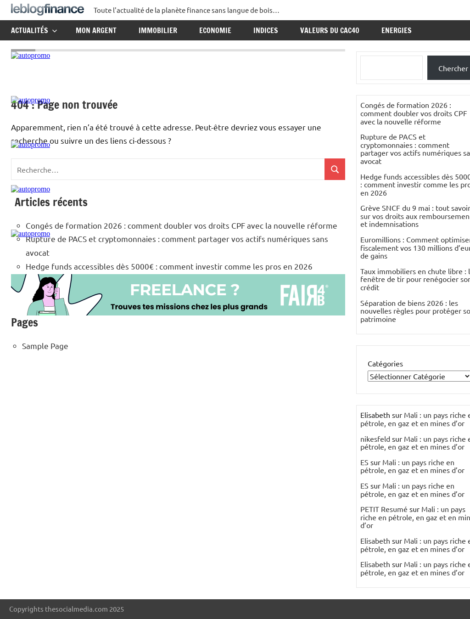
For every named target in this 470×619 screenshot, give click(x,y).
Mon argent (96, 30)
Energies (396, 30)
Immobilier (158, 30)
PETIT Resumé (384, 508)
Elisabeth (375, 540)
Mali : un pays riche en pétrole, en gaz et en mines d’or (412, 466)
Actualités (34, 30)
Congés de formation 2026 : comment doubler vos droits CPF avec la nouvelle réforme (413, 112)
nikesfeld (375, 438)
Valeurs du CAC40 (329, 30)
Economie (215, 30)
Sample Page (45, 345)
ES (364, 462)
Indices (265, 30)
